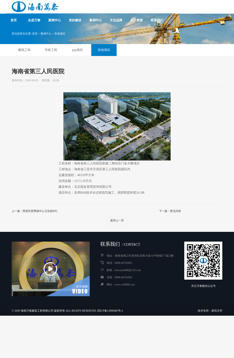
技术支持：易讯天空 (210, 310)
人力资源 (136, 13)
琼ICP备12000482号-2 (110, 310)
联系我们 (157, 13)
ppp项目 (77, 49)
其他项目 (59, 33)
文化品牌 (116, 13)
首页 (13, 13)
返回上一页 (117, 220)
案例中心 (95, 13)
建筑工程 (24, 49)
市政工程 (51, 49)
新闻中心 (54, 13)
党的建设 (75, 13)
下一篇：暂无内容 (170, 211)
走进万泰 (34, 13)
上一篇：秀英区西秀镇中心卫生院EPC (35, 211)
